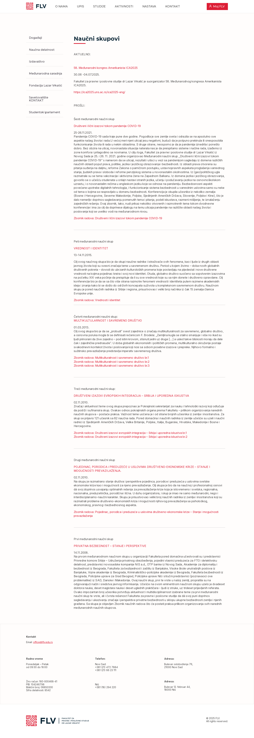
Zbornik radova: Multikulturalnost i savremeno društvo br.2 (112, 361)
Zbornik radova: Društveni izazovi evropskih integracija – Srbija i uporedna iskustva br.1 (130, 433)
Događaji (35, 37)
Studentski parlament (44, 112)
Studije (99, 6)
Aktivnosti (124, 6)
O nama (61, 6)
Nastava (149, 6)
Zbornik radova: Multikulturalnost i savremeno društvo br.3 (112, 365)
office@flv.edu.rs (43, 642)
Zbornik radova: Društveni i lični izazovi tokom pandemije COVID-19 (118, 218)
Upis (80, 6)
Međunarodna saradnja (45, 73)
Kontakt (172, 6)
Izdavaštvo (37, 61)
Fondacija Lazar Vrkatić (45, 85)
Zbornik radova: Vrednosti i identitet (97, 300)
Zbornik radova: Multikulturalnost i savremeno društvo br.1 (111, 357)
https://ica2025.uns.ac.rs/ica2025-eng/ (99, 92)
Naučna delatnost (42, 49)
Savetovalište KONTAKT (38, 99)
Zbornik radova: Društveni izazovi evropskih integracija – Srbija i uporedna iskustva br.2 (130, 436)
